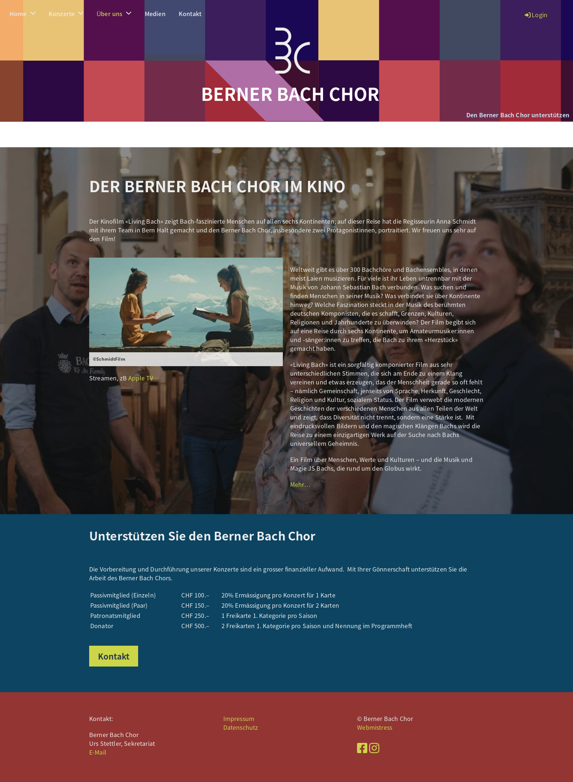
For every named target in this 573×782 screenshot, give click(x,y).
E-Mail (97, 752)
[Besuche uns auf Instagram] (374, 747)
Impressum (238, 718)
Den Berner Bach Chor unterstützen (517, 114)
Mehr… (300, 484)
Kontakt (190, 13)
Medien (155, 13)
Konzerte (66, 13)
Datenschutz (240, 727)
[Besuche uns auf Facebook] (362, 747)
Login (535, 14)
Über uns (114, 13)
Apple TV (140, 377)
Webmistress (374, 727)
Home (22, 13)
